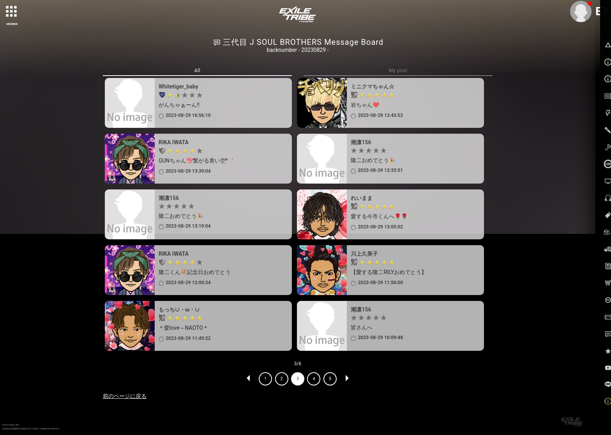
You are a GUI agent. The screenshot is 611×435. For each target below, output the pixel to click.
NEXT (346, 379)
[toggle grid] (12, 12)
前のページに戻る (125, 396)
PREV (248, 379)
